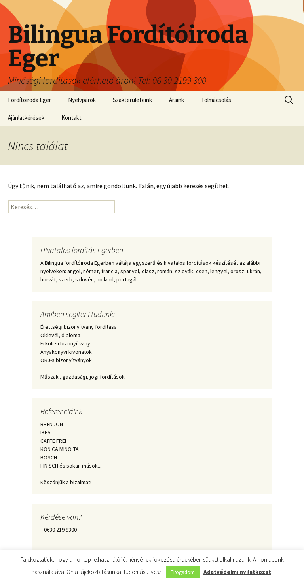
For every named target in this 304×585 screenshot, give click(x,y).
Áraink (176, 100)
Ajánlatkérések (26, 117)
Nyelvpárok (82, 100)
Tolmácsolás (216, 100)
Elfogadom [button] (183, 572)
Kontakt (71, 117)
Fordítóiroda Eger (29, 100)
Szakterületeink (132, 100)
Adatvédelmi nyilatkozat (237, 572)
